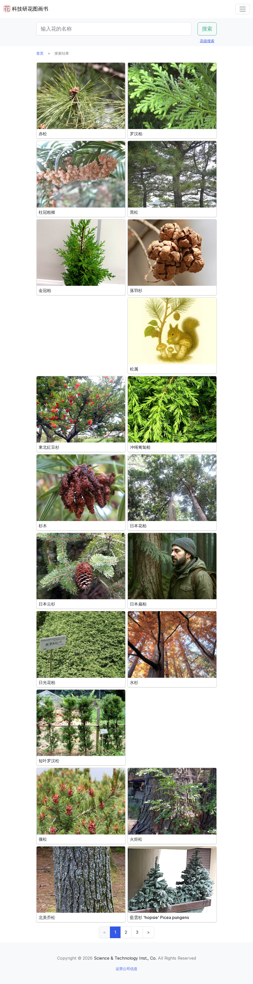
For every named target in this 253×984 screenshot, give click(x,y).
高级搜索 (207, 41)
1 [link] (115, 932)
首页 (40, 53)
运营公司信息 (126, 968)
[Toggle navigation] (242, 9)
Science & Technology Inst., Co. (125, 958)
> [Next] (148, 932)
